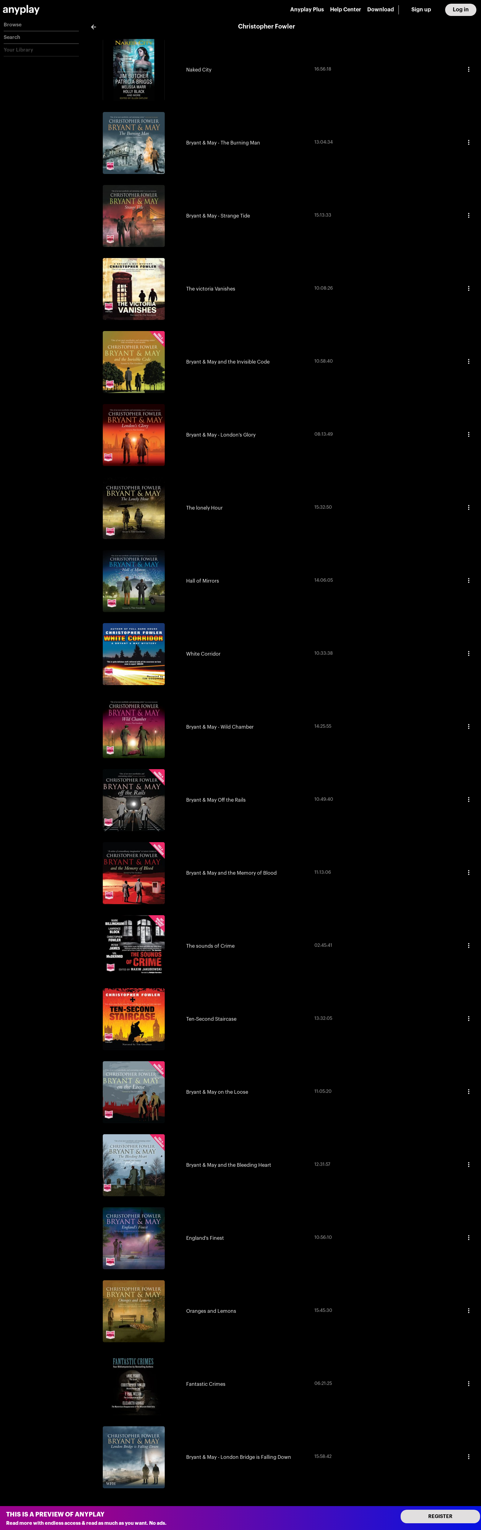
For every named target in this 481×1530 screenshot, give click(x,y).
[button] (41, 25)
